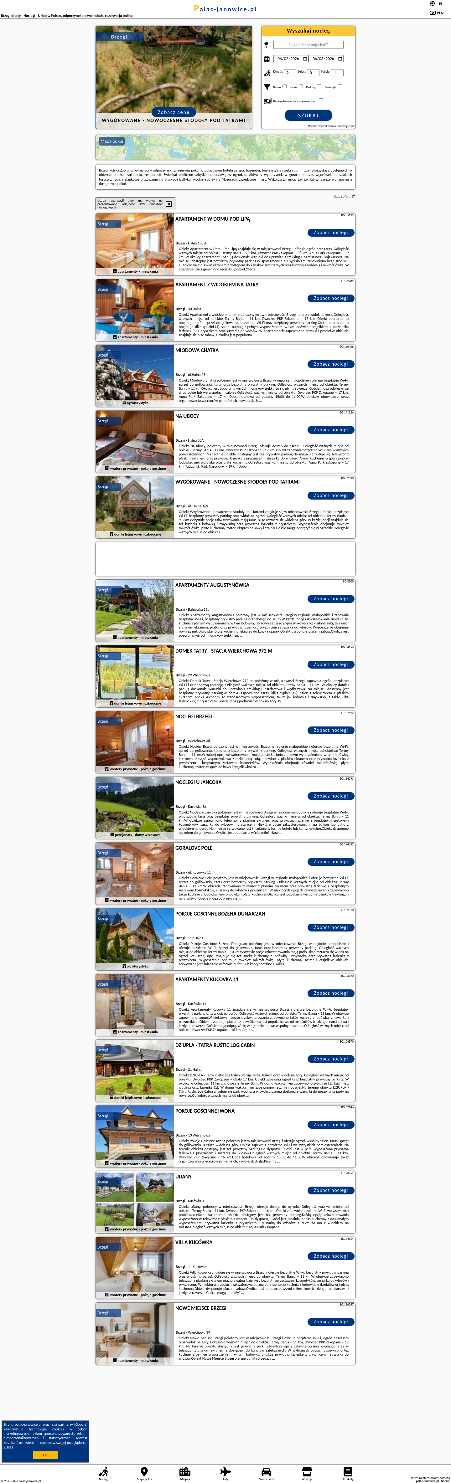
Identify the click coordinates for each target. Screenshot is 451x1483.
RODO (8, 1447)
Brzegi (102, 223)
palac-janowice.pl (225, 9)
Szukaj (308, 115)
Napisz (445, 1481)
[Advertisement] (225, 1413)
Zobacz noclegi (331, 232)
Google (80, 1424)
